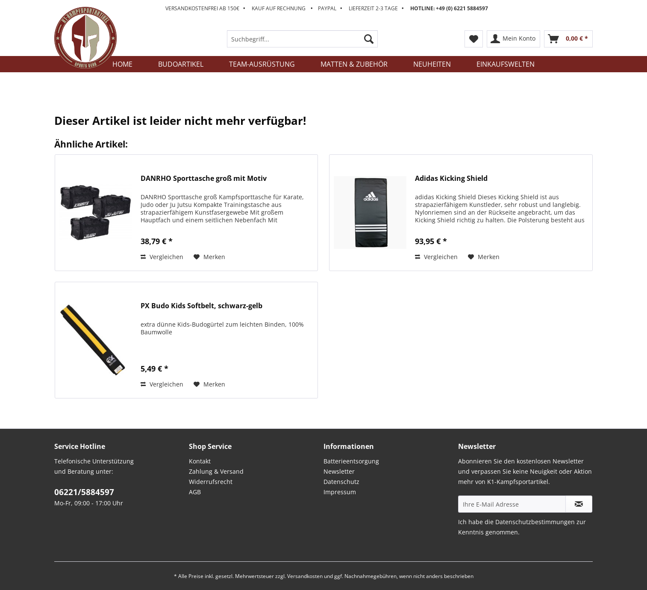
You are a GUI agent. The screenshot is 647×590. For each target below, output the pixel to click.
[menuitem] (302, 43)
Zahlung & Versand (216, 471)
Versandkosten (305, 576)
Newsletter (339, 471)
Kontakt (200, 461)
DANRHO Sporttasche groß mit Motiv (204, 178)
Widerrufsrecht (210, 482)
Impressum (340, 492)
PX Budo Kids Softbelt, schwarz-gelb (201, 305)
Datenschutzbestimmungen (535, 522)
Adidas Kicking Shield (451, 178)
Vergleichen (162, 257)
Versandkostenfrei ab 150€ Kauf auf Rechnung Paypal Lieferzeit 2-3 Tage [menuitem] (326, 8)
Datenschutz (341, 482)
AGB (195, 492)
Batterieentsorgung (351, 461)
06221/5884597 (84, 492)
